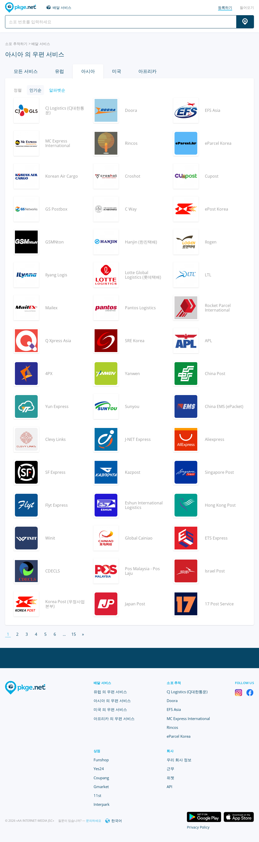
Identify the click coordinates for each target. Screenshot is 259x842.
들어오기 (247, 7)
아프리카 (147, 71)
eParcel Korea (178, 736)
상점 (97, 751)
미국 (116, 71)
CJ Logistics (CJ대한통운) (187, 691)
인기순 (35, 90)
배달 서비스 (62, 7)
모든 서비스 (26, 71)
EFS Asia (174, 709)
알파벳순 (57, 90)
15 (73, 634)
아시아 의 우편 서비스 (112, 700)
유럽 (59, 71)
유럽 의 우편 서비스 (110, 691)
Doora (172, 700)
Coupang (101, 777)
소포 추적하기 (16, 43)
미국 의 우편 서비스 (110, 709)
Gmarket (101, 786)
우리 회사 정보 (179, 759)
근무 (170, 768)
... (64, 634)
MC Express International (188, 718)
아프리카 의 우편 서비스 (114, 718)
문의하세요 (93, 820)
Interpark (102, 804)
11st (97, 795)
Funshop (101, 759)
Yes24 (99, 768)
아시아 (88, 71)
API (169, 786)
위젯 (170, 777)
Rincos (172, 727)
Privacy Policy (198, 827)
